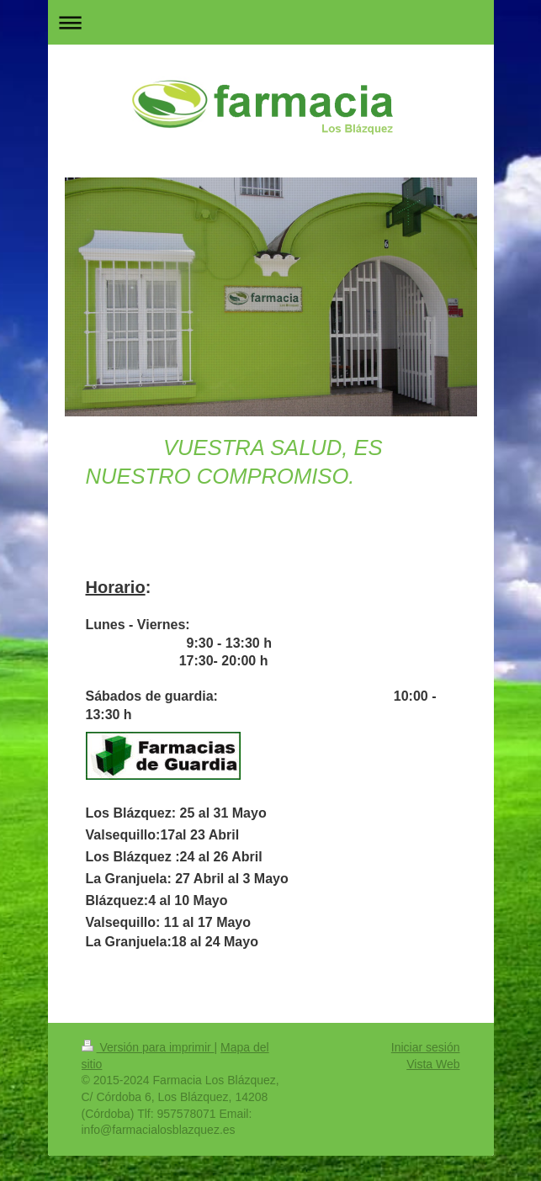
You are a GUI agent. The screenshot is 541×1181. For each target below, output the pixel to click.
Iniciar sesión (425, 1047)
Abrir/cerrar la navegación (271, 22)
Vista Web (432, 1064)
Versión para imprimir (148, 1047)
